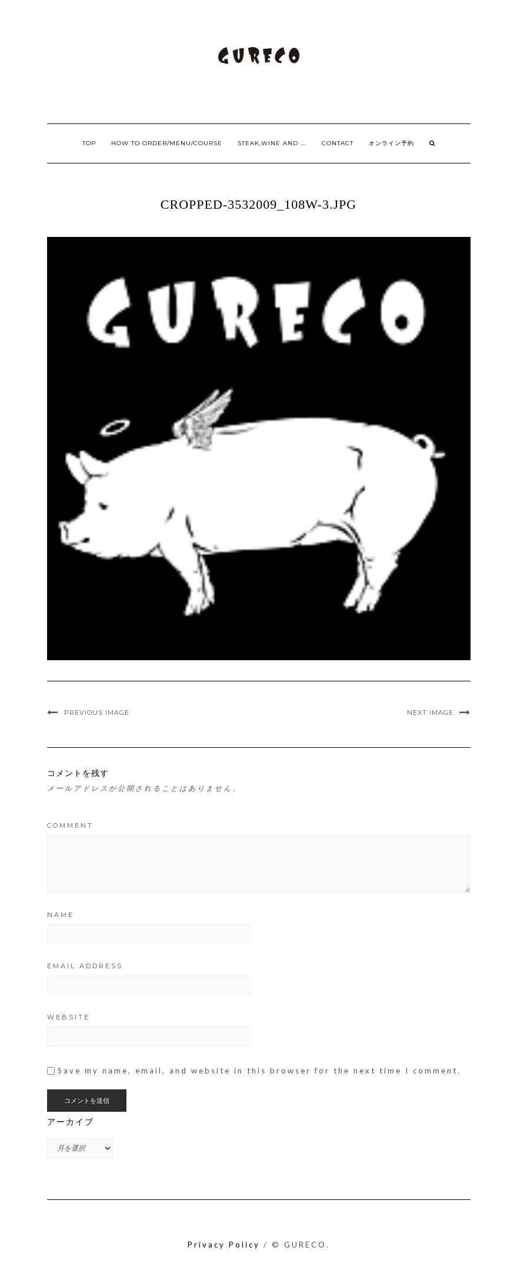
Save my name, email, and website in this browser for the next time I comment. (259, 1071)
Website (68, 1017)
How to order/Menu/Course (166, 143)
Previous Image (96, 712)
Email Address (85, 966)
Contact (337, 143)
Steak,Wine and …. (272, 143)
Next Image (430, 712)
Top (89, 143)
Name (60, 915)
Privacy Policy (224, 1244)
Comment (70, 825)
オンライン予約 (391, 143)
